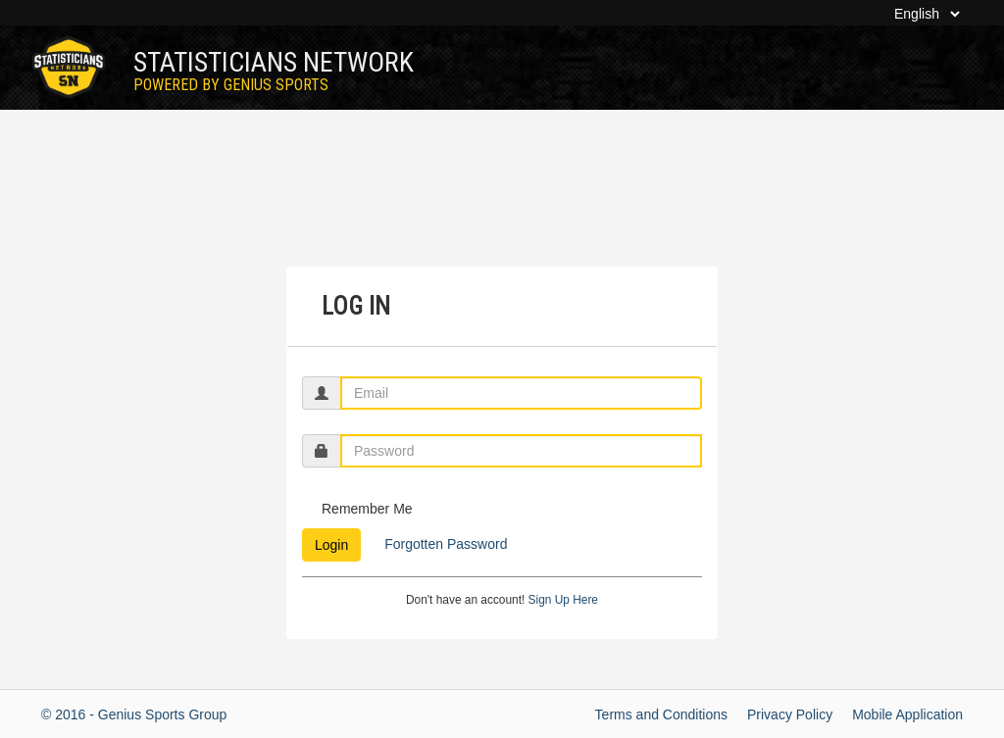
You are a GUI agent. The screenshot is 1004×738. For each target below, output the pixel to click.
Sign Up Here (563, 600)
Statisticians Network (273, 70)
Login (331, 545)
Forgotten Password (443, 544)
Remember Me (367, 509)
